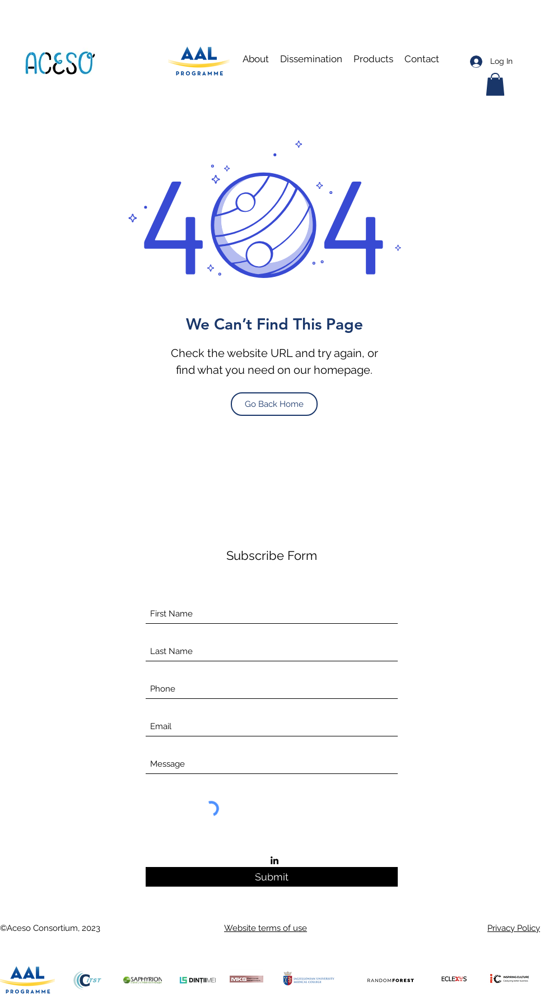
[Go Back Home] (274, 404)
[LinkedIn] (274, 860)
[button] (311, 58)
